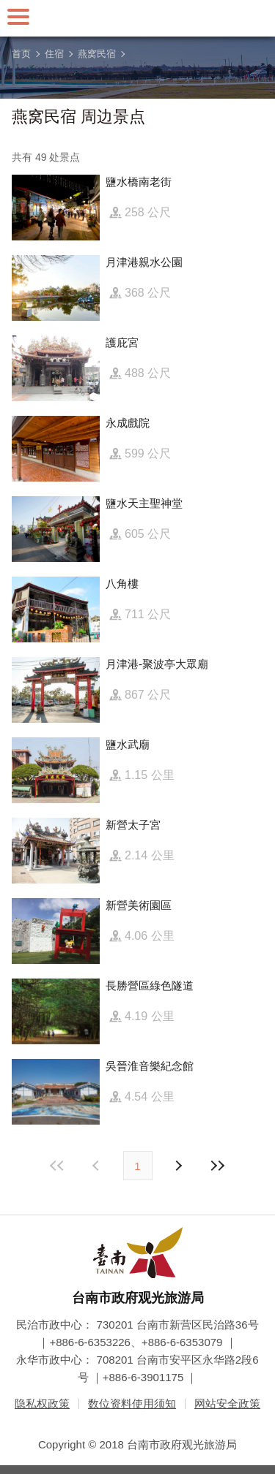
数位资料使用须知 (132, 1403)
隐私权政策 (42, 1403)
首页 (21, 53)
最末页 (217, 1165)
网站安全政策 (227, 1403)
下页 (97, 1165)
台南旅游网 (138, 18)
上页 (178, 1165)
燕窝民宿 (97, 53)
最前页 (57, 1165)
